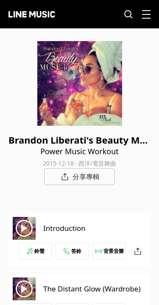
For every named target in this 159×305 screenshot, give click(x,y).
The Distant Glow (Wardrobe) (91, 289)
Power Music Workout (79, 151)
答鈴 (72, 251)
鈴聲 (36, 251)
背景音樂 (109, 251)
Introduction (64, 228)
